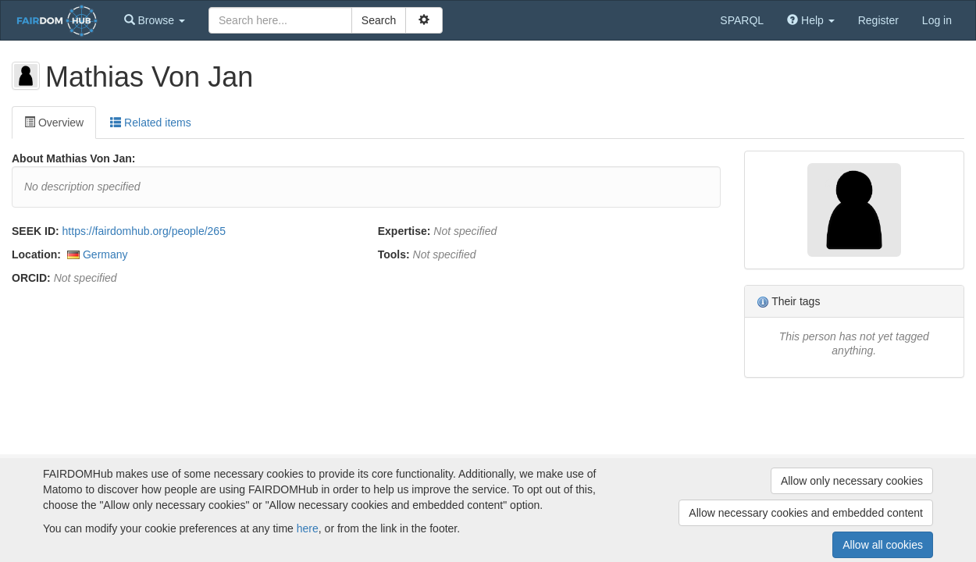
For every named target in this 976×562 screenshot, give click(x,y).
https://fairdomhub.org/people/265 (144, 231)
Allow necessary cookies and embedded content (806, 513)
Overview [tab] (54, 122)
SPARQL (742, 20)
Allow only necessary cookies (852, 481)
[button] (154, 20)
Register (878, 20)
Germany (105, 254)
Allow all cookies (882, 545)
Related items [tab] (150, 122)
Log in (937, 20)
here (308, 528)
